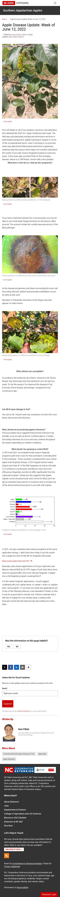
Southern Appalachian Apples (22, 10)
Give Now (8, 825)
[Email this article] (22, 667)
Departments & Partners (15, 810)
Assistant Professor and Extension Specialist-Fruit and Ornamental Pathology (36, 734)
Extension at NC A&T (13, 822)
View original (8, 121)
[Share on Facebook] (10, 667)
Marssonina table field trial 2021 (16, 561)
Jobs (6, 806)
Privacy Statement (12, 866)
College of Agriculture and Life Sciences (22, 814)
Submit (8, 703)
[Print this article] (28, 667)
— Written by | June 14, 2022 (17, 35)
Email (5, 688)
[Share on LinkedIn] (16, 667)
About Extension (11, 802)
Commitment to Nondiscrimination (27, 863)
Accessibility (22, 887)
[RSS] (6, 855)
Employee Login (49, 894)
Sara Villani (16, 35)
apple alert (42, 754)
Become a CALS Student (15, 818)
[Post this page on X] (4, 667)
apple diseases (9, 759)
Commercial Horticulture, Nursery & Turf (19, 754)
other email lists (24, 711)
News (4, 19)
